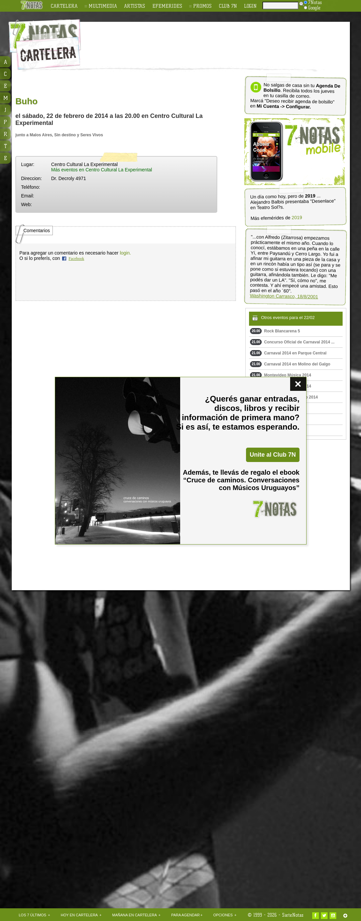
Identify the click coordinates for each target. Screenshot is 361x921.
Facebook (76, 258)
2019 (296, 217)
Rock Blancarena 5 (275, 331)
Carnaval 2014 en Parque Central (288, 353)
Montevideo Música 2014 (280, 375)
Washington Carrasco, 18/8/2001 (284, 296)
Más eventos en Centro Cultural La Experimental (101, 169)
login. (125, 253)
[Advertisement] (135, 50)
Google (312, 7)
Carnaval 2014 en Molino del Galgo (290, 364)
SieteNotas (293, 915)
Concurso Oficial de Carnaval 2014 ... (292, 342)
